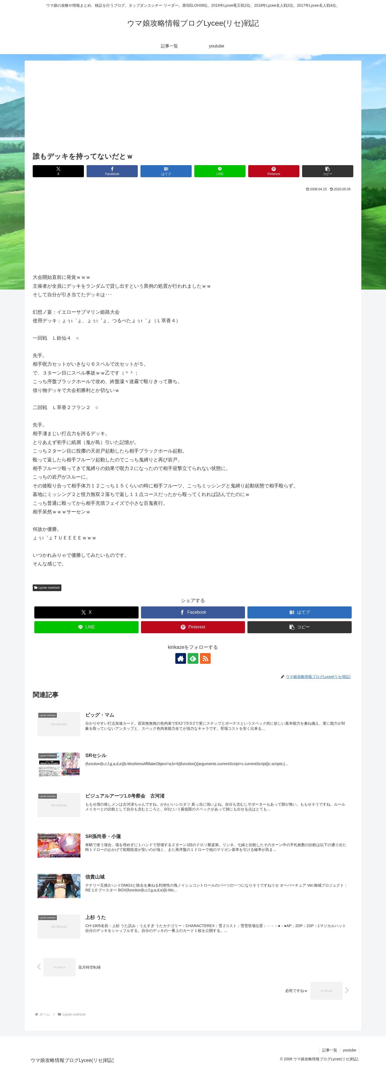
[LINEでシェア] (220, 171)
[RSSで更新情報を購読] (205, 658)
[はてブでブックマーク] (166, 171)
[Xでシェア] (58, 171)
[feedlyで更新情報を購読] (193, 658)
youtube (349, 1050)
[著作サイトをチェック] (180, 658)
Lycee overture (47, 588)
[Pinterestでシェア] (273, 171)
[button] (327, 171)
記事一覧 (329, 1050)
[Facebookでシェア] (112, 171)
